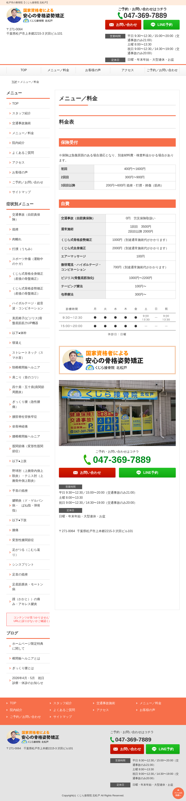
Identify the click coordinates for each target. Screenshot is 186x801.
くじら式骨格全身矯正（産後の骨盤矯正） (27, 276)
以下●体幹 (19, 333)
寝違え (17, 342)
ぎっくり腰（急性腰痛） (26, 404)
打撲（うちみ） (23, 249)
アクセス (127, 70)
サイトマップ (21, 192)
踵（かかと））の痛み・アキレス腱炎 (26, 601)
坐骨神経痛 (20, 426)
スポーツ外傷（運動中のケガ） (27, 261)
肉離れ (17, 239)
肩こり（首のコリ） (26, 377)
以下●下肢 (19, 520)
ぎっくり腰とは (23, 668)
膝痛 (15, 530)
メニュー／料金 (58, 70)
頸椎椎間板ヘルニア (26, 367)
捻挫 (15, 229)
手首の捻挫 (20, 490)
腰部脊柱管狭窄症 (24, 416)
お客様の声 (93, 70)
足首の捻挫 (20, 574)
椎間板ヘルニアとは (26, 658)
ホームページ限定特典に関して (27, 646)
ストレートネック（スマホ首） (27, 355)
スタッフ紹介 (21, 113)
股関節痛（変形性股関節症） (27, 448)
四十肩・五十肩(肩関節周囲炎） (28, 389)
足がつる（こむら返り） (26, 552)
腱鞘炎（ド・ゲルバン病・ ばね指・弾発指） (27, 505)
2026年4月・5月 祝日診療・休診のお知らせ (28, 680)
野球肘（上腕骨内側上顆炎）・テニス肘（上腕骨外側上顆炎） (27, 475)
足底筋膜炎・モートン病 (27, 587)
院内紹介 (18, 142)
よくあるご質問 (23, 152)
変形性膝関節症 (23, 540)
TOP (24, 70)
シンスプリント (23, 564)
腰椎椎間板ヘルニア (26, 436)
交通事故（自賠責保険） (26, 217)
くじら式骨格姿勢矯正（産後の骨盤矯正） (27, 291)
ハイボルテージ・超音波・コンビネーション (27, 306)
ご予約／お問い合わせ (162, 70)
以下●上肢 (19, 461)
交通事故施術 (21, 123)
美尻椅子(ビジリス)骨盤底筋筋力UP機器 (27, 321)
